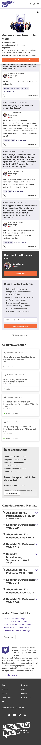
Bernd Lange (12, 76)
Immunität (24, 88)
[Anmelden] (34, 4)
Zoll (12, 140)
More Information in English (13, 708)
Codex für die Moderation (19, 668)
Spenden (5, 689)
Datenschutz (8, 242)
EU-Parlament (9, 91)
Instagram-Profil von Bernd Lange (17, 624)
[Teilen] (4, 95)
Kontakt (24, 693)
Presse (4, 693)
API (3, 701)
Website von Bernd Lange (14, 619)
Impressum (6, 697)
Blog (3, 685)
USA (5, 191)
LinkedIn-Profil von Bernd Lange (17, 631)
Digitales (7, 140)
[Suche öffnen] (30, 4)
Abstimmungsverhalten (12, 88)
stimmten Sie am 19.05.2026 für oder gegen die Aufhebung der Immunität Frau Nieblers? (19, 66)
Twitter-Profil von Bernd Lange (16, 627)
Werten (26, 671)
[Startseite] (8, 4)
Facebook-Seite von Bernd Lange (17, 621)
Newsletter (25, 685)
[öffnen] (38, 4)
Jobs (23, 689)
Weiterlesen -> (33, 95)
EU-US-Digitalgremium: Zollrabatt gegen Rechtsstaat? (18, 106)
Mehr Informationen (10, 675)
